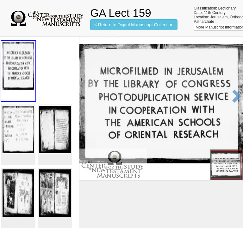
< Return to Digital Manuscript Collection (133, 24)
